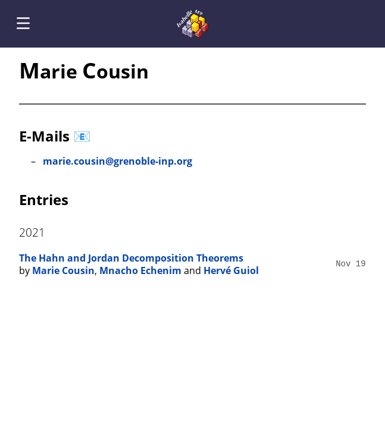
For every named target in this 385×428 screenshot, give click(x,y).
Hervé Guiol (231, 270)
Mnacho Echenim (140, 270)
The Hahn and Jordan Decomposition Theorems (131, 258)
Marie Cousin (63, 270)
